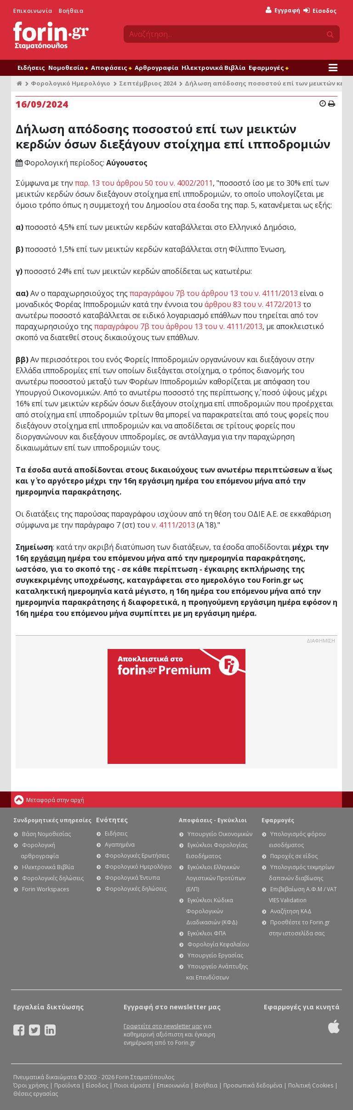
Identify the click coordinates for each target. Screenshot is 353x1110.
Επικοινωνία (32, 11)
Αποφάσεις (111, 67)
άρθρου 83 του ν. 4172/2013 (253, 304)
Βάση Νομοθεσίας (46, 834)
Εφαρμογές (268, 67)
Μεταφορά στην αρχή (55, 800)
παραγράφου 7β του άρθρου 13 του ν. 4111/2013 (214, 293)
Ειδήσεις (31, 67)
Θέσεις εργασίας (35, 1094)
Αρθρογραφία (156, 67)
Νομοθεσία (68, 67)
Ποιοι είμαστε (132, 1085)
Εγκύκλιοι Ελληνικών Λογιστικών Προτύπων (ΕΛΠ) (215, 878)
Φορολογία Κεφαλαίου (218, 944)
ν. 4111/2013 (173, 525)
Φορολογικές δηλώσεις (53, 878)
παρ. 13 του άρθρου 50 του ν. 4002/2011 (144, 183)
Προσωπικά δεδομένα (252, 1085)
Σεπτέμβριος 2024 (147, 83)
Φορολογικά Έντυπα (132, 878)
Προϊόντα (67, 1085)
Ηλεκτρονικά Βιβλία (213, 67)
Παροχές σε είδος (294, 856)
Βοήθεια (71, 11)
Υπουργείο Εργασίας (215, 955)
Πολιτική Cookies (310, 1085)
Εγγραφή (283, 10)
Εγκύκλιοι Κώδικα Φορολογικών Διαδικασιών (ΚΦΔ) (211, 911)
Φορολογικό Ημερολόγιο (70, 83)
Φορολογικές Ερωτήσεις (137, 856)
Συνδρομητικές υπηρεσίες (52, 820)
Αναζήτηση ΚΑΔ (291, 911)
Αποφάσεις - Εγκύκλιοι (213, 820)
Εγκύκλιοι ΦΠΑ (207, 933)
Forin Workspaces (45, 889)
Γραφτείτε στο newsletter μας (163, 1026)
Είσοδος (319, 11)
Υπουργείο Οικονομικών (220, 834)
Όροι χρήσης (30, 1085)
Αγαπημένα (120, 844)
